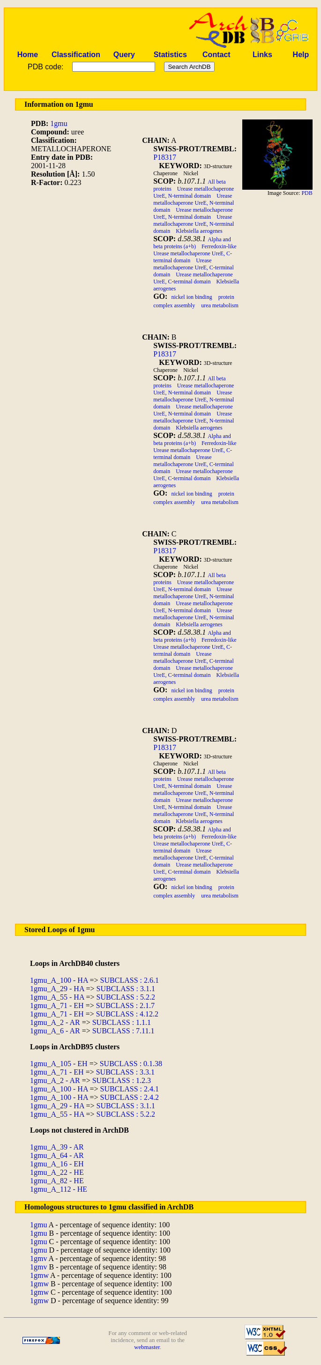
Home (27, 55)
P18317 (164, 157)
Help (301, 55)
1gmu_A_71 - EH (57, 1005)
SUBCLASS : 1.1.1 (121, 1022)
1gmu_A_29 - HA (57, 989)
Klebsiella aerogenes (199, 231)
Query (124, 55)
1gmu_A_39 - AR (57, 1147)
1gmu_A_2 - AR (55, 1022)
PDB (306, 193)
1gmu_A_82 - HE (57, 1181)
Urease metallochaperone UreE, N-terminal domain (193, 192)
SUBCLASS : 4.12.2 (127, 1014)
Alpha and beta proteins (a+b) (192, 243)
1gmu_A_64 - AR (57, 1155)
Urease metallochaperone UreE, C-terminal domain (193, 267)
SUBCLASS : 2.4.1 (129, 1089)
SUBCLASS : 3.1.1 (126, 989)
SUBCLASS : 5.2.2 (126, 997)
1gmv (38, 1258)
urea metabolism (220, 305)
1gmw (39, 1275)
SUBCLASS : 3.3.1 (125, 1072)
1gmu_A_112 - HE (58, 1189)
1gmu (58, 123)
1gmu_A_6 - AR (55, 1031)
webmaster (147, 1347)
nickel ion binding (191, 297)
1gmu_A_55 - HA (57, 997)
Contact (216, 55)
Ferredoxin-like (219, 246)
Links (262, 55)
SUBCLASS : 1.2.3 (121, 1080)
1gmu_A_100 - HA (59, 980)
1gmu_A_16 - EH (57, 1164)
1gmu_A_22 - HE (57, 1172)
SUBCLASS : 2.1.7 (125, 1005)
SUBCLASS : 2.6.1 (129, 980)
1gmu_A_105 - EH (59, 1064)
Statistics (170, 55)
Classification (76, 55)
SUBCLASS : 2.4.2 (129, 1097)
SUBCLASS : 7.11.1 (123, 1031)
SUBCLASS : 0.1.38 (131, 1064)
